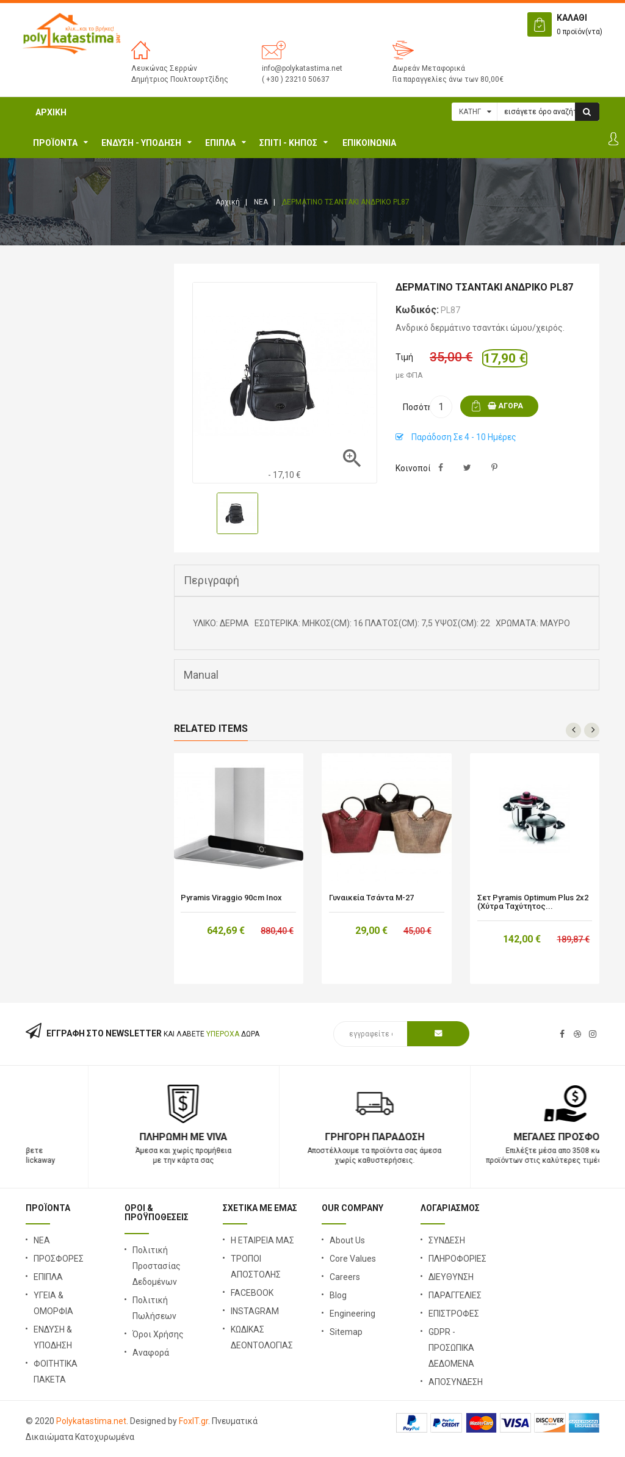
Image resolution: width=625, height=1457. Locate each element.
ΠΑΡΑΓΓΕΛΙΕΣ (455, 1295)
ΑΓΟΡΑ (505, 406)
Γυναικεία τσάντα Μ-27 (371, 898)
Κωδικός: (417, 310)
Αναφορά (150, 1353)
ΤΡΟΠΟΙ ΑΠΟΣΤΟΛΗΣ (256, 1266)
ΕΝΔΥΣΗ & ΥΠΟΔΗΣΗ (53, 1337)
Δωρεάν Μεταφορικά (428, 68)
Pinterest (494, 468)
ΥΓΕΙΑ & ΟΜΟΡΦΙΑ (53, 1303)
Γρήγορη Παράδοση (504, 1137)
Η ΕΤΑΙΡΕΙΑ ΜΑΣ (262, 1240)
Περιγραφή (211, 580)
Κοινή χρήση (440, 468)
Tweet (467, 468)
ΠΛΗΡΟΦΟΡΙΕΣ (457, 1259)
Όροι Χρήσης (158, 1334)
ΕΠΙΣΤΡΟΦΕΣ (453, 1313)
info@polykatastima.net (302, 68)
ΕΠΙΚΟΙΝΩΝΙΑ (369, 143)
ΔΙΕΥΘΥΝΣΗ (451, 1277)
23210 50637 (121, 1137)
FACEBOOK (252, 1293)
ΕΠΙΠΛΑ (220, 143)
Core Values (353, 1259)
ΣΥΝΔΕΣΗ (446, 1240)
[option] (237, 513)
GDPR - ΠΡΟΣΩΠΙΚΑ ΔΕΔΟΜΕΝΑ (451, 1347)
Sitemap (346, 1332)
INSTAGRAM (255, 1311)
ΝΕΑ (42, 1240)
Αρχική (51, 112)
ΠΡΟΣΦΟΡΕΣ (59, 1259)
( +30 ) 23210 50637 (296, 79)
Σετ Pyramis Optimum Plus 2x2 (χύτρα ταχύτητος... (532, 902)
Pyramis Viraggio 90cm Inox (231, 898)
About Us (347, 1240)
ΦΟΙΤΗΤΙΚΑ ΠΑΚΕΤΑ (56, 1371)
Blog (338, 1295)
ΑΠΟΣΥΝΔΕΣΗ (455, 1382)
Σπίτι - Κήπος (288, 143)
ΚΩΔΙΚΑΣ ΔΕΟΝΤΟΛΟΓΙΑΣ (262, 1337)
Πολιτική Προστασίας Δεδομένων (156, 1266)
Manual (201, 674)
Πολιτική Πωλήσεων (154, 1308)
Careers (345, 1277)
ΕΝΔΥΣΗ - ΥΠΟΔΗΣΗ (141, 143)
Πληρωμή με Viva (312, 1137)
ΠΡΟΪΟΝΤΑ (55, 143)
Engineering (352, 1313)
